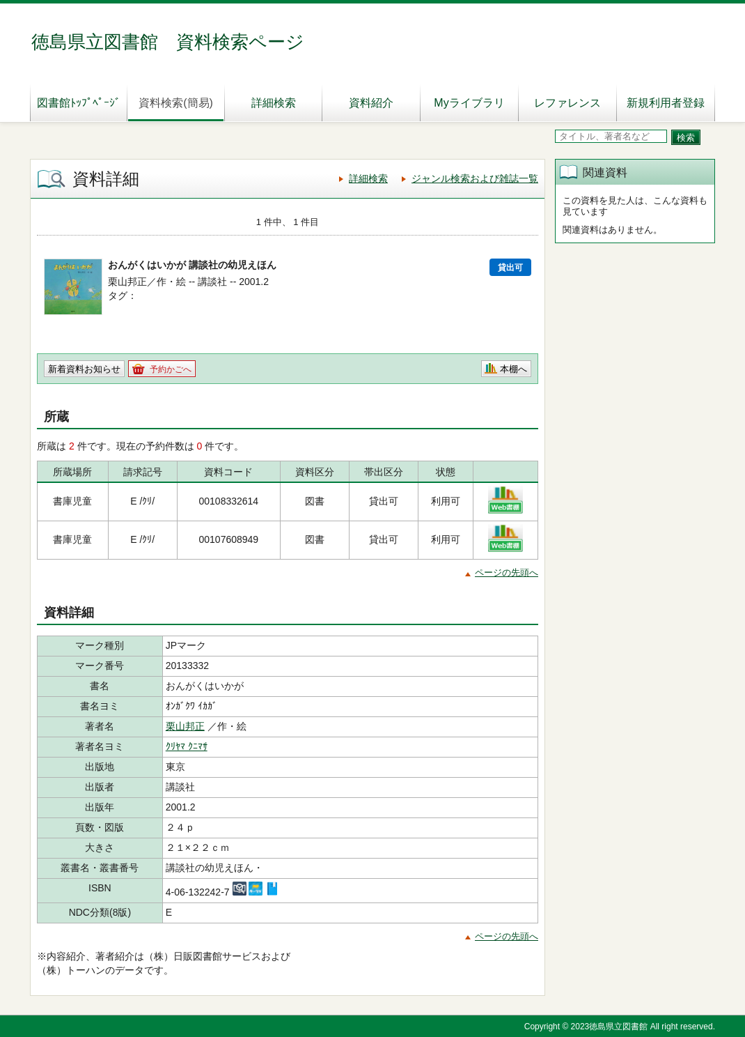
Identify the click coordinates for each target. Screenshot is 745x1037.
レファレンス (567, 103)
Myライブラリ (469, 103)
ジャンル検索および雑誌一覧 (474, 178)
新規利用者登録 (666, 103)
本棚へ (513, 369)
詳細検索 (273, 103)
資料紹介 (371, 103)
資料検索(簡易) (176, 103)
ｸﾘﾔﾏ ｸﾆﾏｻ (186, 746)
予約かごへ (170, 369)
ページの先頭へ (506, 572)
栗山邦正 (185, 726)
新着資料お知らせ (84, 369)
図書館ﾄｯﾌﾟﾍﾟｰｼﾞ (78, 103)
